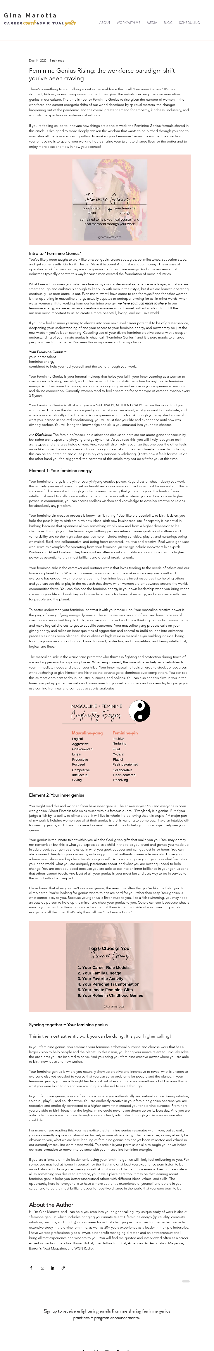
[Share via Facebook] (31, 1268)
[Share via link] (63, 1268)
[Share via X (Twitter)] (42, 1268)
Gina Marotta (31, 15)
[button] (129, 22)
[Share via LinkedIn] (52, 1268)
